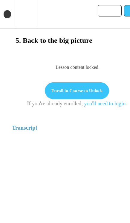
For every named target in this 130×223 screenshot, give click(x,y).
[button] (7, 14)
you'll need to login (105, 104)
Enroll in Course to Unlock (77, 90)
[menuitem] (26, 14)
